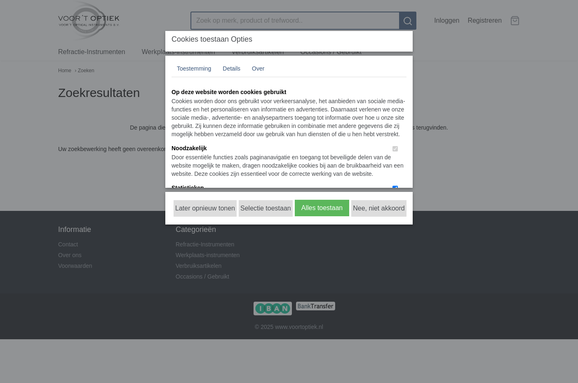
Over (258, 68)
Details (231, 68)
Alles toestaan (322, 207)
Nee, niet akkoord (378, 208)
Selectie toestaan (265, 208)
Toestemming (194, 68)
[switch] (395, 148)
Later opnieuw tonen (205, 208)
